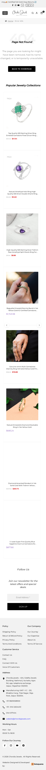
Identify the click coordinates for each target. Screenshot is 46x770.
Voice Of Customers (11, 667)
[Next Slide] (39, 325)
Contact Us (7, 655)
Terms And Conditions (11, 644)
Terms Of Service (34, 644)
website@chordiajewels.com (18, 719)
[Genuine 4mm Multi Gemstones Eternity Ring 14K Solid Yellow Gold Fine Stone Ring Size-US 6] (22, 354)
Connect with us (9, 663)
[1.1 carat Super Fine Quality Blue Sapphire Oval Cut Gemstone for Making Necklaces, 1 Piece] (22, 529)
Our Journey (32, 632)
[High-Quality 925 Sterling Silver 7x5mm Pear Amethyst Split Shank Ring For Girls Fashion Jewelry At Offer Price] (22, 238)
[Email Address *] (23, 597)
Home (10, 21)
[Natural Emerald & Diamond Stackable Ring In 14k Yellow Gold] (22, 413)
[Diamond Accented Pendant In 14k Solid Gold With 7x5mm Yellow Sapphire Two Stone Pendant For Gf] (22, 471)
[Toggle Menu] (5, 13)
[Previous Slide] (7, 325)
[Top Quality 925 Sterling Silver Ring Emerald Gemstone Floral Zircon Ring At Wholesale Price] (22, 121)
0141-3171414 (11, 713)
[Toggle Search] (33, 13)
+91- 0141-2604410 (13, 707)
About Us (31, 640)
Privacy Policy (8, 640)
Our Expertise (33, 636)
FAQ (4, 659)
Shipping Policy (9, 632)
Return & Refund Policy (12, 636)
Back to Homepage (22, 69)
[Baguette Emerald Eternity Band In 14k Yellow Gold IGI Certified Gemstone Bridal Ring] (22, 296)
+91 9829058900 (13, 701)
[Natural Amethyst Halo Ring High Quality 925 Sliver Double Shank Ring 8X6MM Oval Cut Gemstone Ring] (22, 179)
